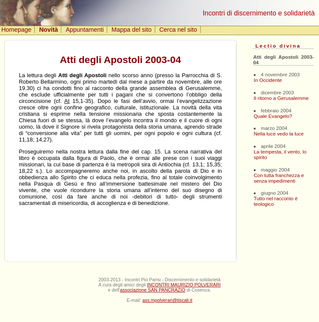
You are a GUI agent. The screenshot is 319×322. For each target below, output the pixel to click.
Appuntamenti (85, 29)
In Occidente (268, 80)
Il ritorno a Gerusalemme (281, 98)
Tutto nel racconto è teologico (276, 201)
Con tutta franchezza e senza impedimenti (279, 178)
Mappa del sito (131, 29)
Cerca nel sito (178, 29)
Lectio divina (278, 45)
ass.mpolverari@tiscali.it (167, 300)
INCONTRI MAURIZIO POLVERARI (184, 284)
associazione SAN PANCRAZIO (153, 289)
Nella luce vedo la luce (279, 133)
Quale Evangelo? (273, 116)
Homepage (16, 29)
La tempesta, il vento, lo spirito (280, 154)
